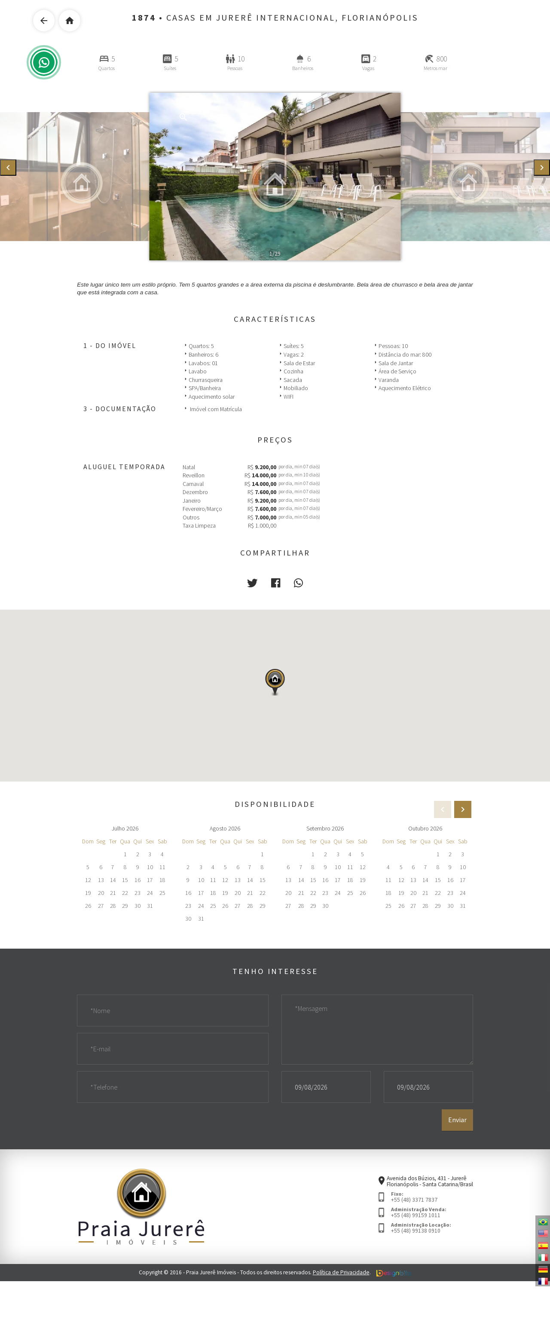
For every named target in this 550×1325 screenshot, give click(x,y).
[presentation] (8, 167)
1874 (144, 17)
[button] (252, 583)
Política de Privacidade (341, 1272)
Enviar (457, 1119)
